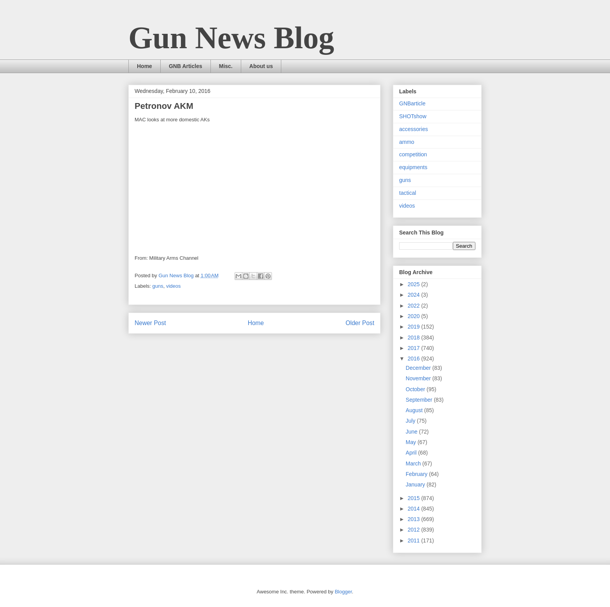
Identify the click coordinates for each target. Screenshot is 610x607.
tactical (407, 193)
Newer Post (150, 323)
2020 (414, 316)
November (419, 378)
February (417, 474)
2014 (414, 509)
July (411, 421)
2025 (414, 284)
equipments (413, 167)
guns (157, 286)
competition (413, 154)
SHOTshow (412, 116)
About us (261, 66)
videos (173, 286)
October (416, 389)
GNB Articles (185, 66)
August (415, 410)
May (411, 442)
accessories (413, 129)
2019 (414, 327)
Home (144, 66)
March (414, 463)
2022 (414, 306)
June (412, 432)
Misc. (226, 66)
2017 (414, 348)
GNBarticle (412, 103)
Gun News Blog (231, 38)
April (412, 453)
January (416, 484)
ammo (406, 142)
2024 (414, 295)
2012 (414, 530)
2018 (414, 337)
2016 (414, 358)
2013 (414, 519)
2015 (414, 498)
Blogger (343, 592)
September (420, 400)
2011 (414, 540)
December (419, 368)
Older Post (359, 323)
